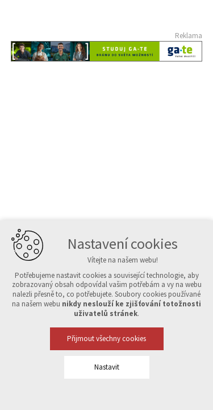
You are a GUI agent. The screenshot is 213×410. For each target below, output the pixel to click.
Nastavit (106, 367)
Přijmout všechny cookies (106, 338)
